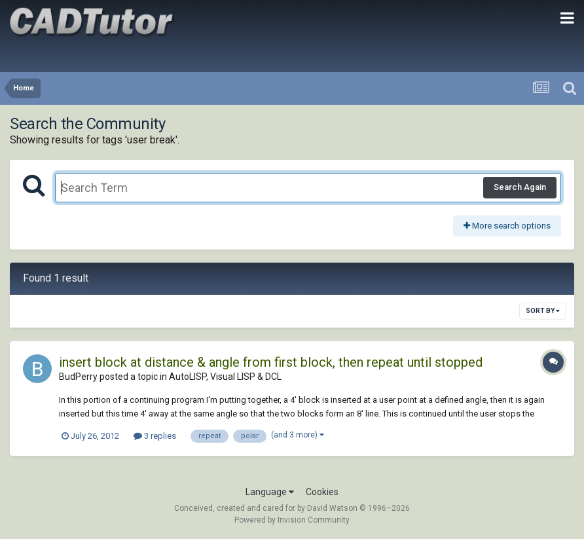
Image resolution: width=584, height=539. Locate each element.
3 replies (155, 436)
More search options (507, 226)
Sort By (543, 310)
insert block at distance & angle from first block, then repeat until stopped (271, 362)
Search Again (520, 187)
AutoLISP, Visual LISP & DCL (225, 376)
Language (270, 492)
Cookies (322, 492)
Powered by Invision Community (292, 520)
